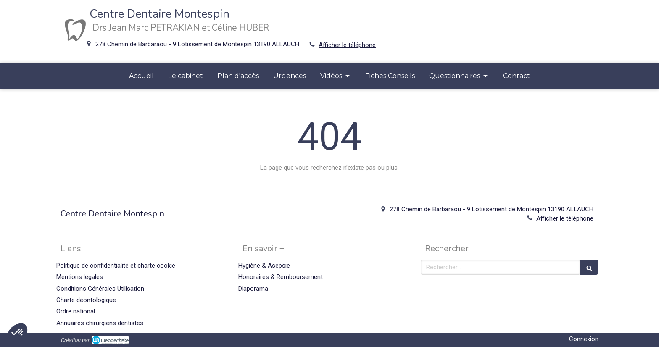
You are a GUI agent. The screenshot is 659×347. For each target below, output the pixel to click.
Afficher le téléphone (347, 45)
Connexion (583, 339)
